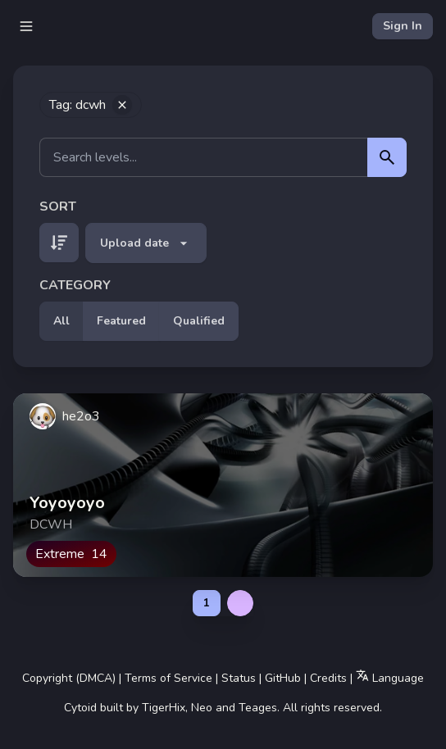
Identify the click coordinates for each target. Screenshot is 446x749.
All (61, 321)
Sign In (402, 26)
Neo (201, 707)
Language (390, 677)
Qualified (199, 321)
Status (238, 678)
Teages (258, 707)
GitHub (283, 678)
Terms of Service (168, 678)
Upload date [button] (146, 243)
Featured (121, 321)
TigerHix (163, 707)
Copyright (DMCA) (69, 678)
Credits (328, 678)
